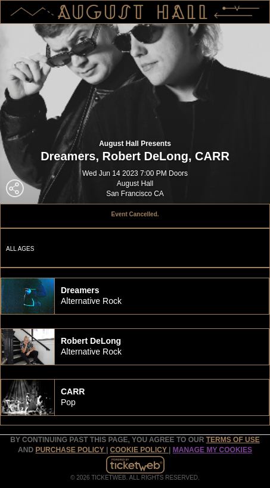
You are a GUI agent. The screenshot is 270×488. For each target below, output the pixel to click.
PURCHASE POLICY (70, 450)
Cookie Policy (139, 450)
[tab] (135, 296)
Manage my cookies (212, 450)
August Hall (135, 183)
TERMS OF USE (233, 440)
